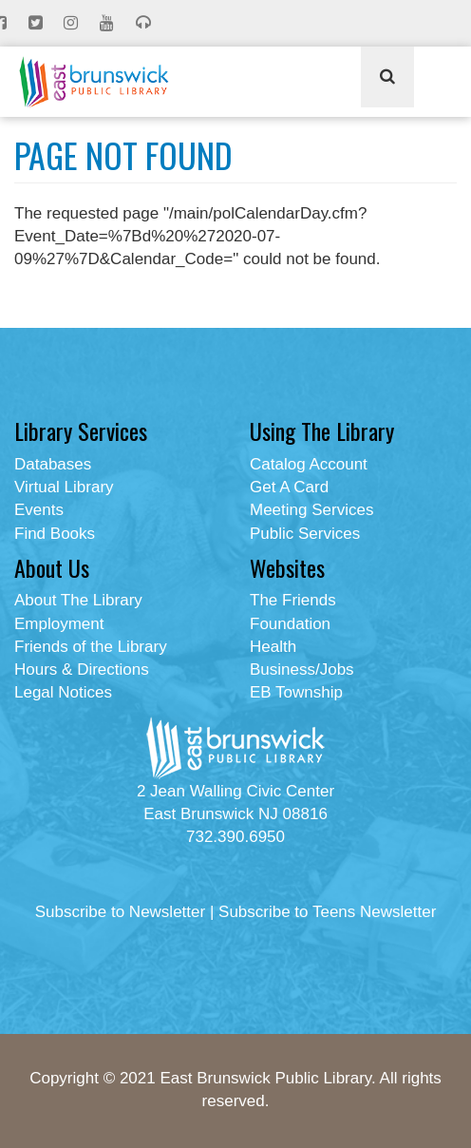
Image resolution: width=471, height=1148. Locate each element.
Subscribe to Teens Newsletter (327, 912)
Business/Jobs (302, 669)
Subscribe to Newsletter (120, 912)
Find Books (54, 534)
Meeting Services (311, 510)
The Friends (293, 600)
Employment (59, 624)
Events (39, 510)
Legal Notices (63, 692)
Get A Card (289, 487)
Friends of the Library (90, 647)
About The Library (78, 600)
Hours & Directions (81, 669)
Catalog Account (308, 464)
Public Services (305, 534)
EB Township (296, 692)
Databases (52, 464)
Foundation (290, 624)
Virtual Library (64, 487)
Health (273, 647)
